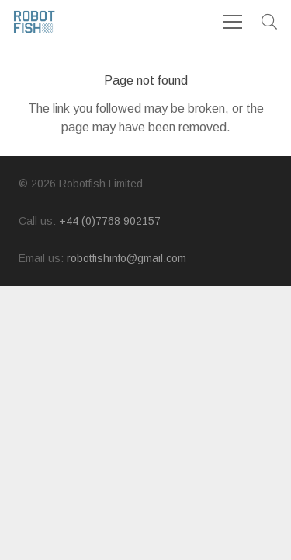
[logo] (34, 21)
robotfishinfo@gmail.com (126, 258)
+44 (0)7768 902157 (110, 221)
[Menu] (232, 21)
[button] (269, 22)
